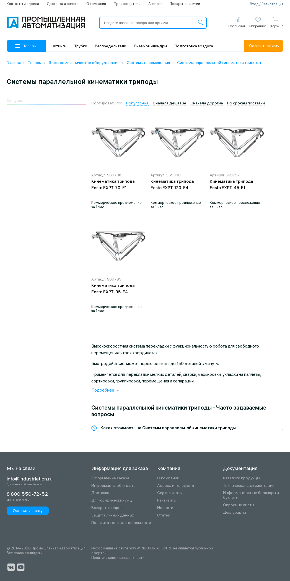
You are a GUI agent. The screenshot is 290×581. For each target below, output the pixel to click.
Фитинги (58, 45)
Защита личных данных (112, 515)
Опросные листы (238, 505)
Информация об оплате (113, 485)
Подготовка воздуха (194, 45)
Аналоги (155, 3)
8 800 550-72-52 (27, 494)
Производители (127, 3)
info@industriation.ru (30, 479)
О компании (96, 3)
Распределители (110, 45)
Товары (26, 46)
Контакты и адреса (23, 3)
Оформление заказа (110, 478)
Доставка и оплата (63, 3)
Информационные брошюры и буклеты (251, 495)
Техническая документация (248, 485)
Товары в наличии (185, 3)
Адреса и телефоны (175, 485)
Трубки (80, 45)
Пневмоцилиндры (150, 45)
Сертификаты (169, 492)
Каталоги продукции (242, 478)
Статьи (163, 515)
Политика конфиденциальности (121, 522)
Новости (165, 507)
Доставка (100, 492)
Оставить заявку (264, 45)
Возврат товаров (107, 507)
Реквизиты (166, 500)
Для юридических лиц (111, 500)
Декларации (234, 512)
